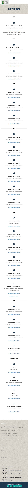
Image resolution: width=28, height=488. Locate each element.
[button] (26, 1)
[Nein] (26, 484)
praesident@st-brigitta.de (10, 438)
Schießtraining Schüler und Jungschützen (13, 470)
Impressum (3, 457)
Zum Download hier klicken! (14, 31)
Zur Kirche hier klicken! (14, 296)
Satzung (3, 450)
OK (7, 486)
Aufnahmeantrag (5, 447)
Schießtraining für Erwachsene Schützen (13, 473)
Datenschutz (4, 460)
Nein (11, 486)
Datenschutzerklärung (17, 486)
